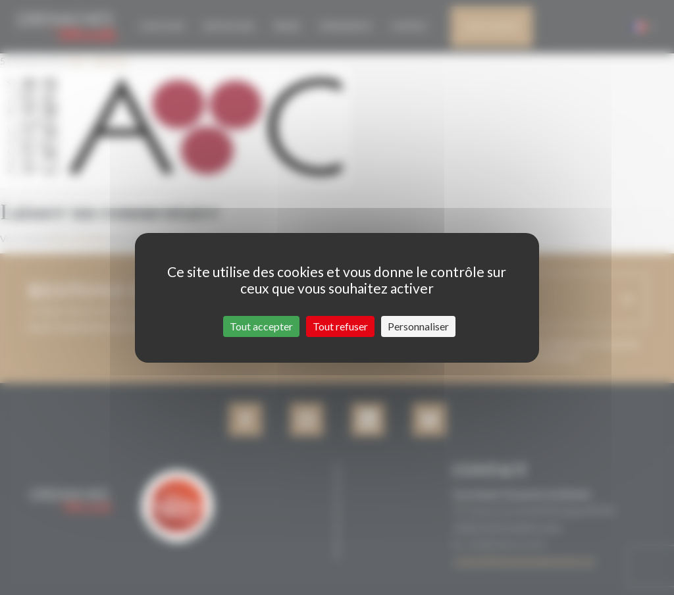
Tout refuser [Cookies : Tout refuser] (340, 326)
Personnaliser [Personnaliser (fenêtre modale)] (418, 326)
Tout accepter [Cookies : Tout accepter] (261, 326)
